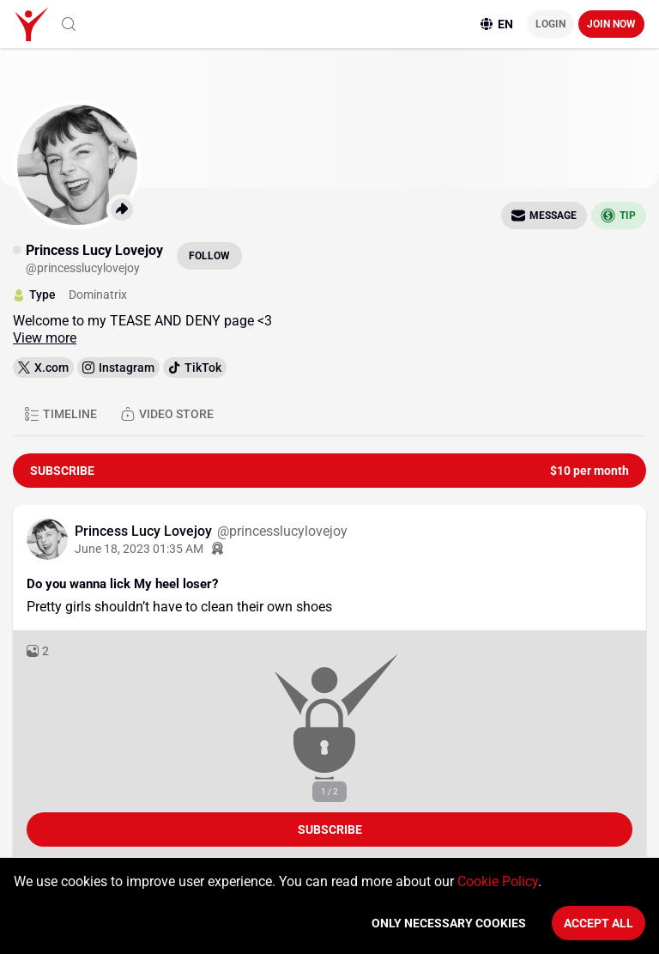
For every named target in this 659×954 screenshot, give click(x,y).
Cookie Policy (497, 881)
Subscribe (330, 829)
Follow (209, 256)
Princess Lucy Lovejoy (145, 531)
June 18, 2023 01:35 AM (139, 549)
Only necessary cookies (449, 923)
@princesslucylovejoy (282, 531)
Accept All (598, 923)
